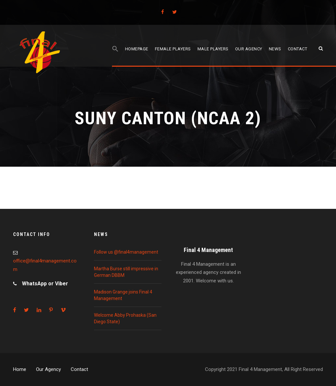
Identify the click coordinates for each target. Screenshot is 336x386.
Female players (173, 48)
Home (19, 369)
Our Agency (48, 369)
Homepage (136, 48)
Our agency (248, 48)
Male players (213, 48)
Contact (298, 48)
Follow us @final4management (126, 252)
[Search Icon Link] (115, 56)
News (275, 48)
